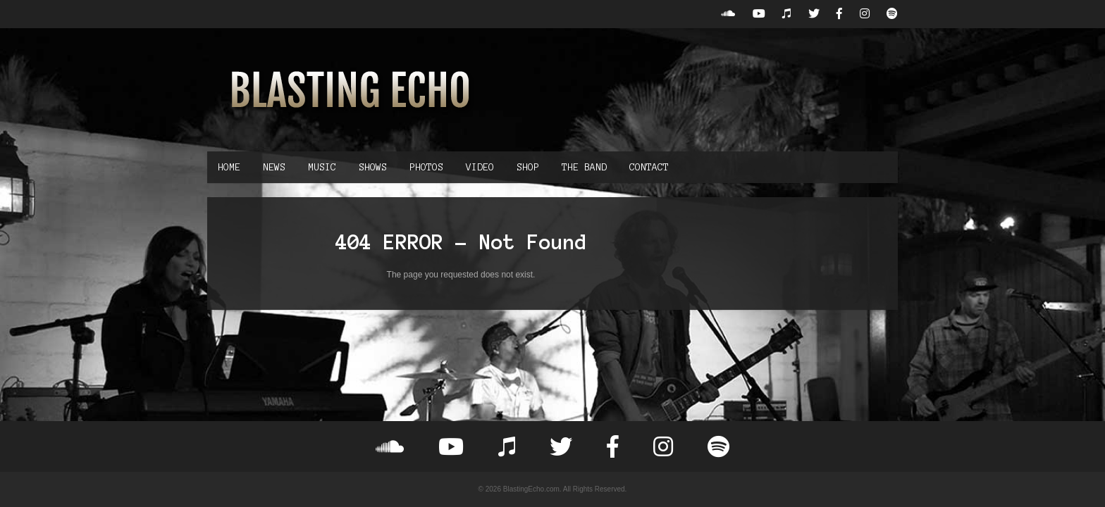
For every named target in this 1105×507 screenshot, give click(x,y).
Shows (373, 167)
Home (229, 167)
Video (480, 167)
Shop (528, 167)
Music (322, 167)
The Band (584, 167)
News (274, 167)
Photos (426, 167)
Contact (649, 167)
